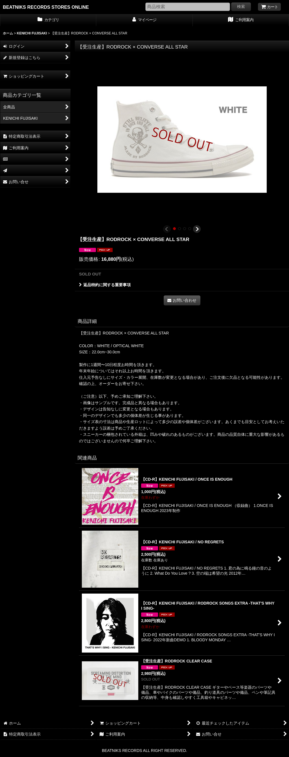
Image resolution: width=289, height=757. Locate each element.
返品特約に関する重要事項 (105, 285)
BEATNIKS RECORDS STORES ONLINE (46, 7)
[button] (167, 229)
